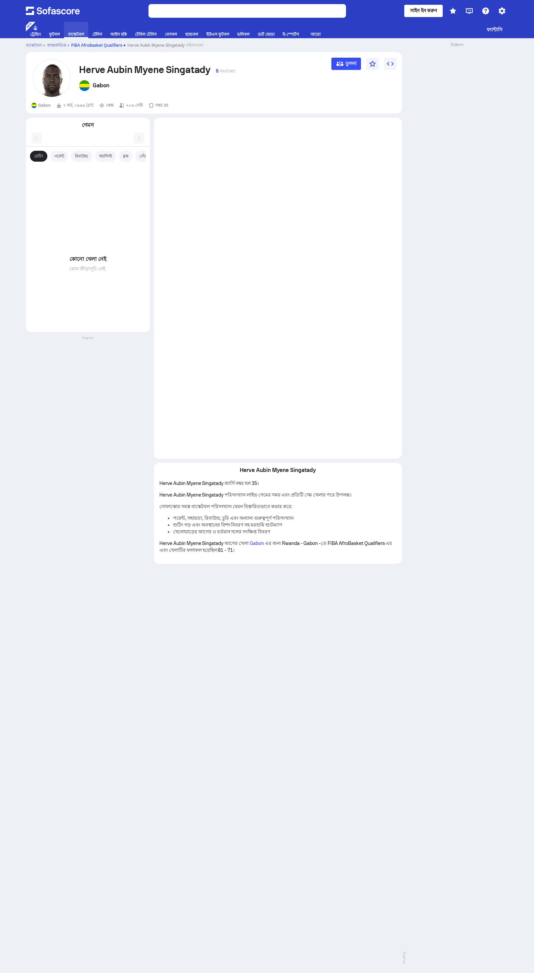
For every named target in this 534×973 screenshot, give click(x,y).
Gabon (257, 543)
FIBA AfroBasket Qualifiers (96, 45)
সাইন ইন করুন (423, 10)
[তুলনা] (346, 66)
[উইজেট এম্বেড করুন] (390, 64)
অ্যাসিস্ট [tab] (105, 156)
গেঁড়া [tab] (143, 156)
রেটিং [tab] (38, 156)
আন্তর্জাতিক (56, 45)
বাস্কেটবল (34, 45)
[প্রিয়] (372, 64)
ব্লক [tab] (125, 156)
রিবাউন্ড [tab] (81, 156)
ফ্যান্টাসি (494, 29)
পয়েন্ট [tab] (59, 156)
